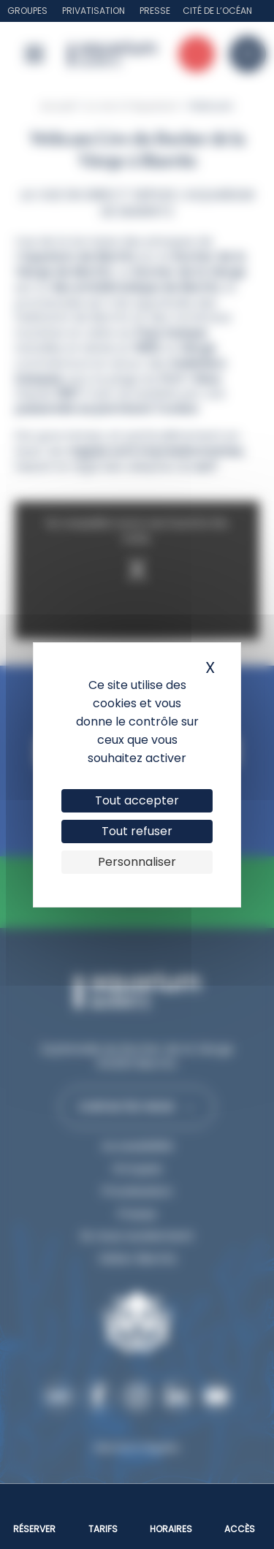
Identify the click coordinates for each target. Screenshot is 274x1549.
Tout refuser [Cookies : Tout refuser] (137, 831)
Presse (155, 10)
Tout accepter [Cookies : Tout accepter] (137, 800)
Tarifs (103, 1529)
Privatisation (93, 10)
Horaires (171, 1529)
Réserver (34, 1529)
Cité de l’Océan (217, 10)
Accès (239, 1529)
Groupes (27, 10)
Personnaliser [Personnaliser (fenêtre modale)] (137, 861)
